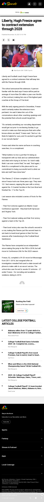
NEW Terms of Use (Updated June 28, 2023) (14, 482)
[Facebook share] (3, 40)
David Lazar (11, 391)
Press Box (16, 480)
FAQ (34, 479)
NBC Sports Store (7, 480)
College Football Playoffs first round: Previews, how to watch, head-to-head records (23, 354)
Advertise (12, 479)
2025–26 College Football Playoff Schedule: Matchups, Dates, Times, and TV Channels (24, 376)
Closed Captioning (26, 479)
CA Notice (5, 483)
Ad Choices (5, 479)
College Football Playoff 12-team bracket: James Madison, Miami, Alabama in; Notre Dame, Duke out (25, 387)
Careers (18, 479)
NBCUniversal (13, 487)
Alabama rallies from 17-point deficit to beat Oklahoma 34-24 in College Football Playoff (24, 331)
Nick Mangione (12, 346)
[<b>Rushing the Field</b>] (8, 306)
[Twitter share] (8, 40)
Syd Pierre (11, 358)
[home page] (9, 4)
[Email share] (13, 40)
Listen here (22, 310)
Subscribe (6, 422)
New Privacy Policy (33, 482)
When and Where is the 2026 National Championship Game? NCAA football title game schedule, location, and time (24, 365)
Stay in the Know (7, 413)
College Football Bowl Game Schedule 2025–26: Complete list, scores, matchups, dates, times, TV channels (23, 343)
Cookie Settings (13, 483)
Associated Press (13, 335)
